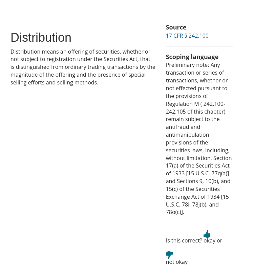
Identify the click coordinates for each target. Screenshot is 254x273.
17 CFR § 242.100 (187, 35)
